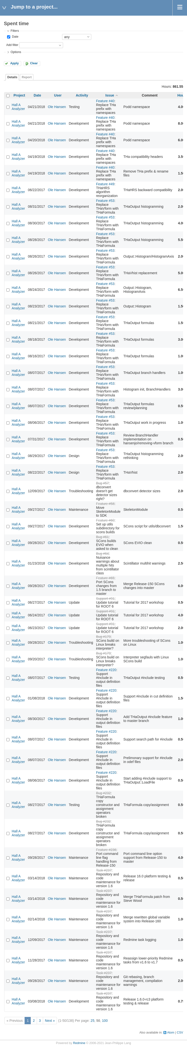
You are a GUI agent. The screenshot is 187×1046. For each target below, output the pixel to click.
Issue (109, 95)
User (58, 95)
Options (15, 52)
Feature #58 (105, 504)
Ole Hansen (57, 107)
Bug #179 (103, 637)
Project (19, 95)
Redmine (79, 1043)
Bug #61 (102, 537)
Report (27, 77)
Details (12, 77)
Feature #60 (105, 520)
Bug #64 (102, 554)
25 (92, 1021)
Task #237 (104, 870)
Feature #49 (105, 184)
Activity (82, 95)
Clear (34, 63)
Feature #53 (105, 201)
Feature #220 (106, 670)
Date (14, 36)
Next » (50, 1021)
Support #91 (105, 598)
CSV (180, 1032)
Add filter (12, 45)
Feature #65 (105, 578)
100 (105, 1021)
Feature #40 (105, 101)
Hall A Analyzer (18, 107)
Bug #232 (103, 793)
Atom (170, 1032)
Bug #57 (102, 483)
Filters (14, 31)
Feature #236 (106, 850)
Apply (14, 63)
